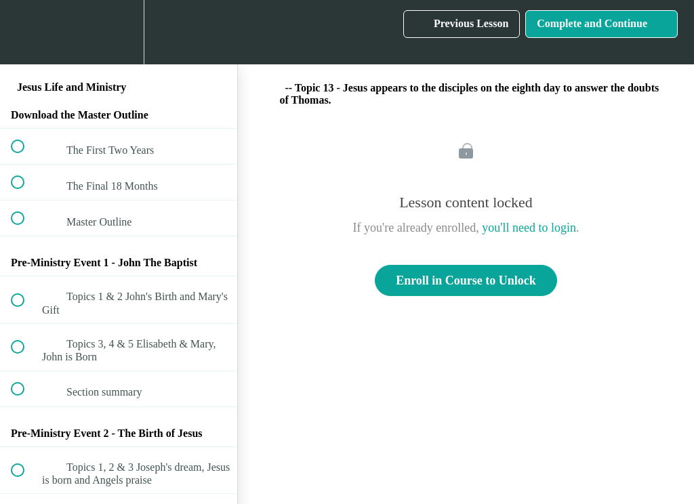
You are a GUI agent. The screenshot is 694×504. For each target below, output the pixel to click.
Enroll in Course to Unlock (466, 280)
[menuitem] (119, 32)
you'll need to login (529, 227)
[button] (25, 32)
